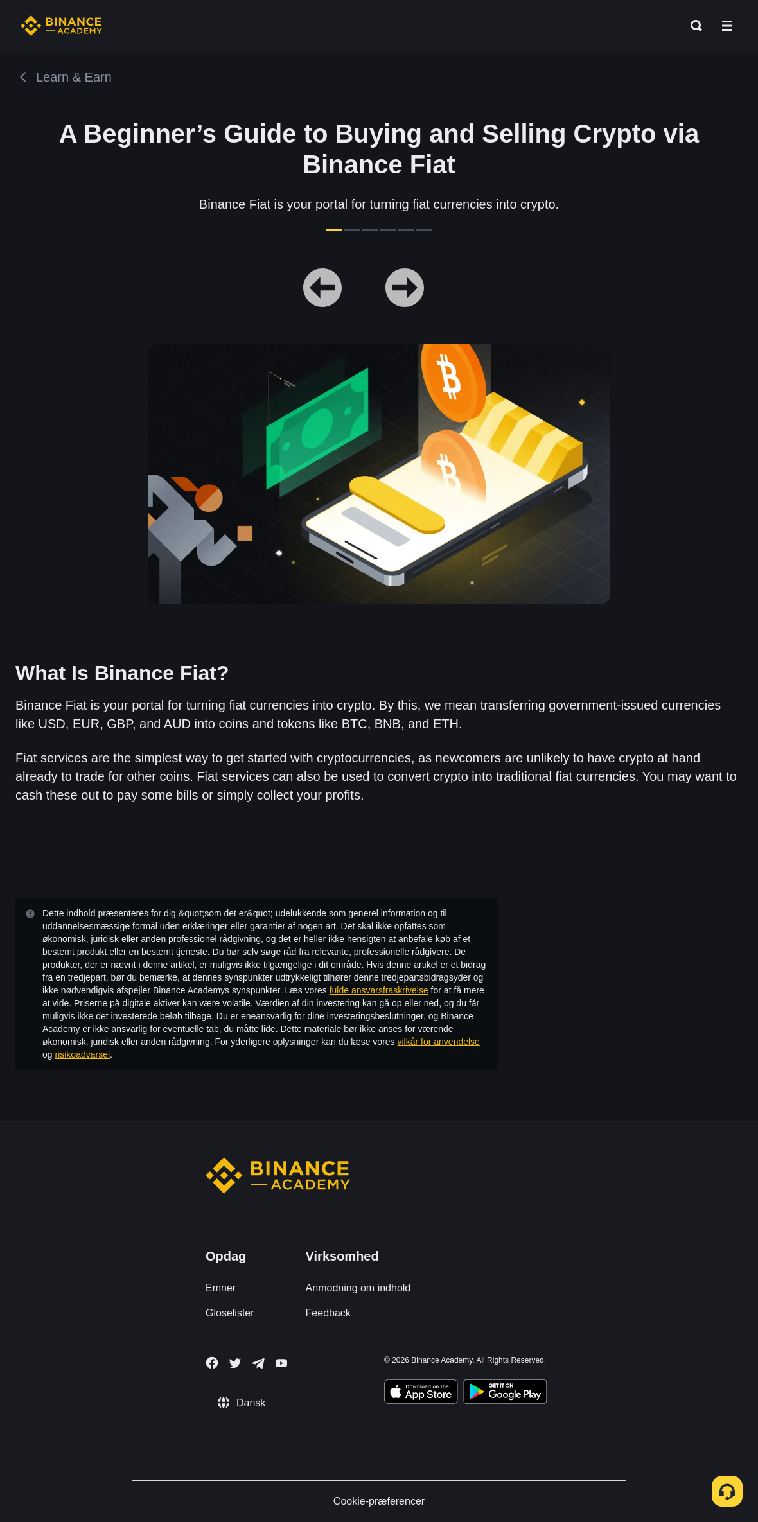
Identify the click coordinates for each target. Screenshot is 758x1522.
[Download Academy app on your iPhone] (421, 1393)
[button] (727, 25)
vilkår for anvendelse (439, 1042)
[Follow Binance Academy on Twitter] (235, 1363)
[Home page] (61, 25)
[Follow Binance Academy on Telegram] (258, 1363)
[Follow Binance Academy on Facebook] (212, 1362)
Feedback (328, 1313)
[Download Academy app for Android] (505, 1393)
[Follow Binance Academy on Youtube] (281, 1363)
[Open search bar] (692, 25)
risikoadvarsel (82, 1054)
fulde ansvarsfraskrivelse (379, 990)
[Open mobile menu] (727, 25)
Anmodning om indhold (358, 1287)
